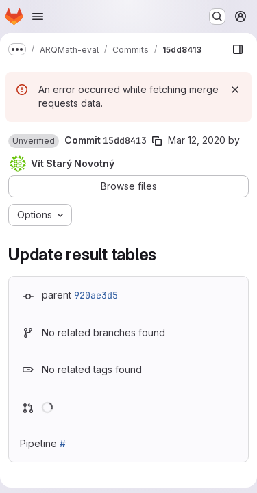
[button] (33, 141)
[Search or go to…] (217, 16)
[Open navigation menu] (38, 16)
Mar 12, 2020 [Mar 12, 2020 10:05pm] (196, 140)
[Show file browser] (238, 49)
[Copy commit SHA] (157, 141)
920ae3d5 (96, 295)
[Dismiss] (235, 89)
